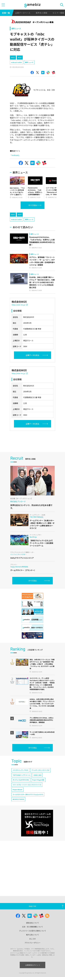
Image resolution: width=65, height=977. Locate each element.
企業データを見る (32, 355)
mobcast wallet (16, 62)
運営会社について (32, 923)
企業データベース (22, 12)
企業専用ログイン (32, 965)
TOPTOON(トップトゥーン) (21, 804)
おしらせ (32, 939)
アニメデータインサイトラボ (40, 799)
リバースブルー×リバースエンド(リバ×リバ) (27, 813)
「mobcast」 (15, 155)
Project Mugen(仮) (38, 809)
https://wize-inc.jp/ (20, 305)
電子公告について (32, 935)
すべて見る (32, 205)
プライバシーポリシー (32, 943)
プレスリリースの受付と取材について (32, 931)
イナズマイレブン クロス (20, 799)
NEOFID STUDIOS (18, 828)
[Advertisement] (38, 454)
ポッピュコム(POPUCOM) (21, 809)
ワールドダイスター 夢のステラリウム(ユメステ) (28, 823)
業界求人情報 (41, 12)
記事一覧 (6, 12)
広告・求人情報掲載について (32, 927)
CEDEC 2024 (37, 804)
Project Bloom (17, 818)
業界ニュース (16, 28)
